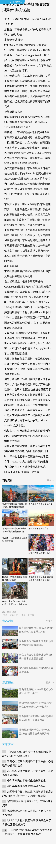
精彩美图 (7, 480)
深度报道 (8, 682)
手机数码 (17, 2)
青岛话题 (8, 620)
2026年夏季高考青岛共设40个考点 (26, 786)
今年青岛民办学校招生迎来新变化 (26, 780)
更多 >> (50, 480)
